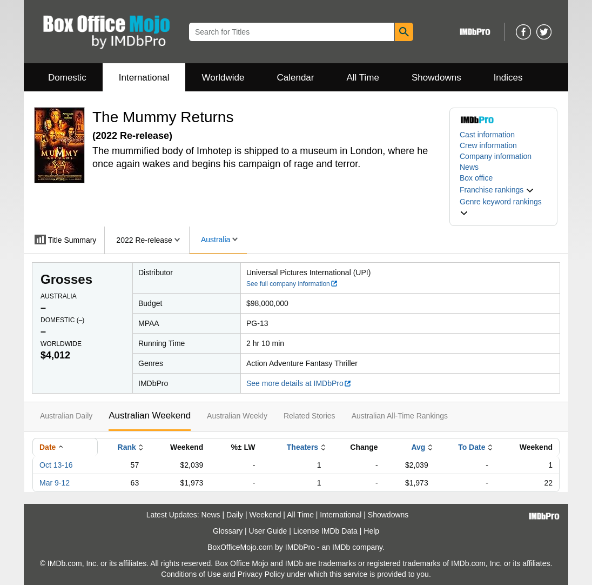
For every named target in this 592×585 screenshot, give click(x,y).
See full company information (292, 284)
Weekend (265, 514)
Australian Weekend (150, 415)
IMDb (341, 547)
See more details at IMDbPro (299, 383)
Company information (496, 156)
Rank (127, 447)
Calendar (295, 77)
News (469, 167)
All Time (363, 77)
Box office (476, 178)
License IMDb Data (325, 531)
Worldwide (222, 77)
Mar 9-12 (54, 482)
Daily (234, 514)
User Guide (268, 531)
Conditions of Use (191, 574)
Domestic (67, 77)
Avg (418, 447)
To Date (471, 447)
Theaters (302, 447)
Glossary (228, 531)
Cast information (487, 134)
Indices (508, 77)
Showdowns (436, 77)
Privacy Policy (261, 574)
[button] (497, 189)
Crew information (488, 145)
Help (371, 531)
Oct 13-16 (55, 465)
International (144, 77)
